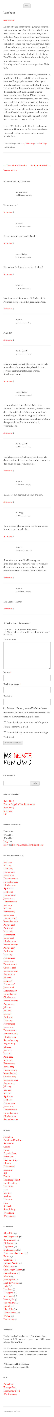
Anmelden (8, 1384)
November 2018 (10, 921)
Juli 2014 (7, 1047)
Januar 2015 (8, 1027)
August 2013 (9, 1083)
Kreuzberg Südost (11, 1180)
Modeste (7, 1196)
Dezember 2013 (10, 1070)
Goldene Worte (10, 1263)
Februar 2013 (9, 1103)
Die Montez (8, 1243)
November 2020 (10, 882)
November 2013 (10, 1073)
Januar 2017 (8, 961)
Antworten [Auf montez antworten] (7, 243)
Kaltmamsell (9, 1166)
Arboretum (8, 1143)
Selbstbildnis (9, 1303)
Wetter (6, 1316)
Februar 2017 (9, 958)
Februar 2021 (9, 872)
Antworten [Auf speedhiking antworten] (7, 274)
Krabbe (6, 1176)
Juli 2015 (7, 1007)
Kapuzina (7, 1170)
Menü (27, 5)
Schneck (7, 1206)
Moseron (7, 1199)
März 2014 (8, 1060)
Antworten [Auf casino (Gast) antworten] (7, 381)
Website (7, 696)
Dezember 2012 (10, 1109)
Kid (5, 1173)
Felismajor (8, 1156)
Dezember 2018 (10, 918)
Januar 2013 (8, 1106)
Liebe (6, 1286)
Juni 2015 (7, 1010)
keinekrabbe (21, 192)
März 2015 (7, 1020)
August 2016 (9, 974)
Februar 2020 (9, 895)
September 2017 (10, 944)
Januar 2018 (8, 938)
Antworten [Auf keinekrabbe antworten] (7, 212)
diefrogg (19, 512)
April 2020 (8, 888)
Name (7, 672)
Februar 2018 (9, 934)
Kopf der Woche (11, 1283)
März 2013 (7, 1099)
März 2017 (8, 954)
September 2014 (10, 1040)
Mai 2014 (7, 1053)
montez (19, 223)
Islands (6, 1276)
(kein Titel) (8, 801)
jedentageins (9, 1279)
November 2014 (10, 1033)
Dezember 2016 (10, 964)
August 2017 (9, 948)
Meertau (7, 1193)
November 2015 (10, 994)
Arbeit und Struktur (12, 1140)
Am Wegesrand (10, 1236)
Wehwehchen (9, 1312)
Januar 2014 (8, 1066)
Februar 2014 (9, 1063)
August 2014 (9, 1043)
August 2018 (9, 925)
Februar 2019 (9, 911)
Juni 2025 (7, 862)
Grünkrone (8, 1266)
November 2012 (10, 1113)
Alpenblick (8, 1233)
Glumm (7, 1163)
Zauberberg (8, 1319)
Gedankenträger (11, 1160)
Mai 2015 (7, 1014)
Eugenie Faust (9, 1153)
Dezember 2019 (10, 901)
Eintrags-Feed (9, 1387)
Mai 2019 (7, 908)
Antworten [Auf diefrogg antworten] (7, 536)
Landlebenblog (10, 1183)
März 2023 (8, 868)
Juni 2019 (7, 905)
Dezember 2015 (10, 990)
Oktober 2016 (9, 968)
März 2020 (8, 892)
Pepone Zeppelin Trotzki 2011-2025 (19, 804)
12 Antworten (8, 20)
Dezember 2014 (10, 1030)
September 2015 (10, 1000)
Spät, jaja (7, 811)
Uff (5, 814)
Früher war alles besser (13, 1253)
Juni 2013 (7, 1090)
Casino (6, 1147)
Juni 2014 (7, 1050)
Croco (6, 1150)
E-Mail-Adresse (12, 684)
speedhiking (21, 254)
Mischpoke (8, 1296)
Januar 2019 (8, 915)
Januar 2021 (8, 875)
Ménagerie (8, 1292)
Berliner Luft (9, 1240)
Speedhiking (9, 1209)
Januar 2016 (8, 987)
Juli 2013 (7, 1086)
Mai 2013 (7, 1093)
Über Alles (8, 1309)
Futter (6, 1256)
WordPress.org (10, 1394)
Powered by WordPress (11, 1411)
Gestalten (8, 1260)
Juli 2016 (7, 977)
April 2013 (8, 1096)
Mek (5, 1189)
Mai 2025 (7, 865)
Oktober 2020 (9, 885)
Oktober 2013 (9, 1076)
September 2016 (10, 971)
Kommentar (9, 639)
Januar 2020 (8, 898)
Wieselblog (8, 1213)
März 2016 (8, 981)
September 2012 (10, 1119)
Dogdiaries (8, 1246)
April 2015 (8, 1017)
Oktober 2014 (9, 1037)
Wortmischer (9, 1216)
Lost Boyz (43, 143)
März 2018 (8, 931)
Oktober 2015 (9, 997)
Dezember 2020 (10, 878)
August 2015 (8, 1004)
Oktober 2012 (9, 1116)
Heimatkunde (9, 1273)
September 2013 (10, 1080)
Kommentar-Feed (11, 1391)
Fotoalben (8, 1137)
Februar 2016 (9, 984)
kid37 (5, 841)
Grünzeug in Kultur (12, 1269)
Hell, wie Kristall (41, 166)
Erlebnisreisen (10, 1250)
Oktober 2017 (9, 941)
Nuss (5, 1203)
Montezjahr (8, 1299)
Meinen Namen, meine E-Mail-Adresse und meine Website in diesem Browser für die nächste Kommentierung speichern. (26, 713)
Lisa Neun (8, 1186)
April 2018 (8, 928)
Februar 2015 (9, 1024)
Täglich (6, 1306)
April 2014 (8, 1057)
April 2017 (8, 951)
